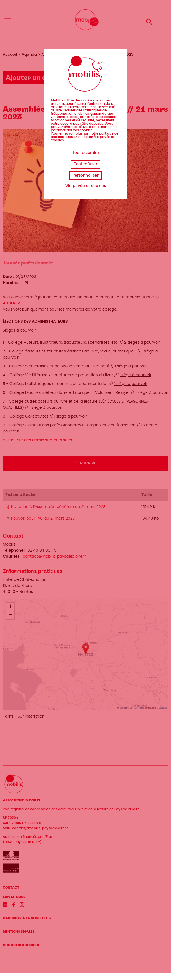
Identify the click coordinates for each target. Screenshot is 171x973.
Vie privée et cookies (85, 186)
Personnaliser (85, 175)
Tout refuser (85, 164)
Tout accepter (85, 153)
